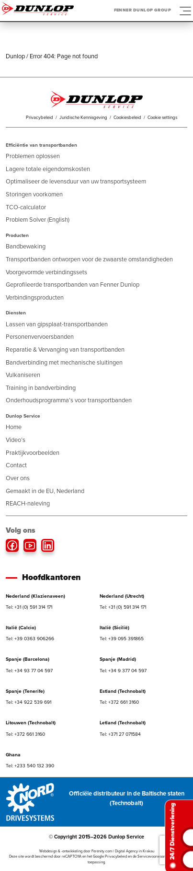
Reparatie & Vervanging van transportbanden (65, 349)
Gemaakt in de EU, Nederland (45, 490)
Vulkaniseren (23, 374)
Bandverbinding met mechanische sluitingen (64, 362)
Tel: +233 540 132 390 (30, 765)
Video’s (15, 439)
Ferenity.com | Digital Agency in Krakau (122, 851)
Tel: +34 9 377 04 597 (123, 670)
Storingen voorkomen (34, 194)
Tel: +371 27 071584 (120, 734)
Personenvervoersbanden (40, 336)
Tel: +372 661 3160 (119, 702)
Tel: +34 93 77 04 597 (29, 670)
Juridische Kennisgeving (83, 117)
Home (14, 426)
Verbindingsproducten (35, 297)
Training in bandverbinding (41, 387)
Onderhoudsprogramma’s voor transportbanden (69, 400)
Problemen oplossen (33, 156)
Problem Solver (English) (37, 219)
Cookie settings (162, 117)
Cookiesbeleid (127, 117)
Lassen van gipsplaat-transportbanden (57, 324)
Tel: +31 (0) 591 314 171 (29, 607)
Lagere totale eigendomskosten (48, 168)
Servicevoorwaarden (154, 856)
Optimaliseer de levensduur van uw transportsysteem (76, 181)
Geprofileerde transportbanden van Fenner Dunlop (72, 284)
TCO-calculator (26, 207)
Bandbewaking (25, 246)
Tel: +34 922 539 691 (28, 702)
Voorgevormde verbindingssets (46, 272)
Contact (16, 465)
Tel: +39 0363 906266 (30, 638)
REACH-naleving (28, 503)
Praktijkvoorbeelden (32, 452)
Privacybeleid (39, 117)
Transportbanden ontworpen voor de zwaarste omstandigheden (89, 259)
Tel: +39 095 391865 (122, 638)
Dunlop (15, 56)
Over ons (18, 478)
